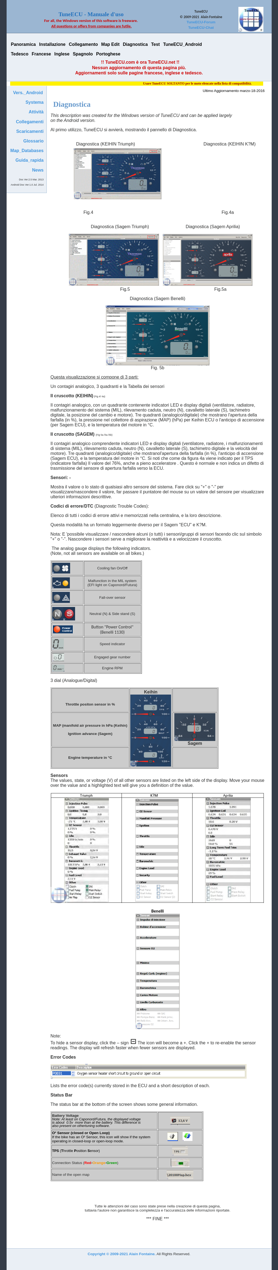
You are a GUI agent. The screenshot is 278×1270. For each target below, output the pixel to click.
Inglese (62, 54)
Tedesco (20, 54)
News (38, 170)
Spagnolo (83, 54)
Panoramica (23, 44)
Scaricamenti (30, 131)
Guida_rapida (29, 160)
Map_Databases (27, 150)
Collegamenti (29, 121)
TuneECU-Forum (201, 22)
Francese (41, 54)
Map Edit (110, 44)
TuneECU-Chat (201, 28)
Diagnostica (135, 44)
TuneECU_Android (182, 44)
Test (155, 44)
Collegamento (83, 44)
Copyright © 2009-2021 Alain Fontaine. (122, 1254)
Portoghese (108, 54)
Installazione (52, 44)
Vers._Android (28, 92)
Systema (35, 102)
